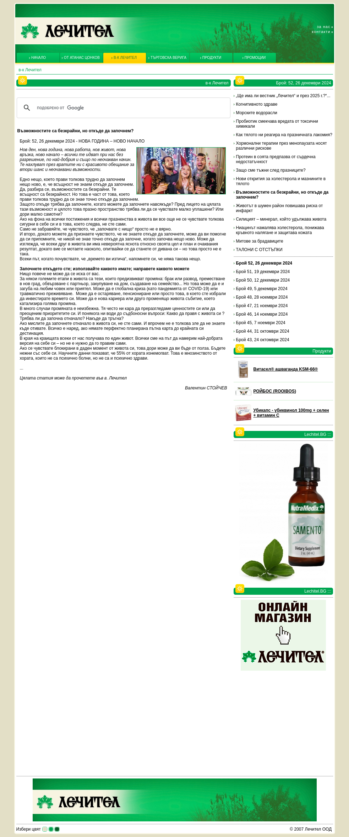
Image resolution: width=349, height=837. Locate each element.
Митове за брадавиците (259, 241)
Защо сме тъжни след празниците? (271, 170)
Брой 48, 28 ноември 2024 (262, 297)
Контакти (321, 31)
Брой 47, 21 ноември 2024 (262, 305)
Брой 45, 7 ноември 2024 (260, 322)
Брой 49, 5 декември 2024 (262, 288)
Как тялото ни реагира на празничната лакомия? (284, 134)
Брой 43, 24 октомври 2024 (262, 339)
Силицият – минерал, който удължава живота (281, 219)
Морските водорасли (256, 112)
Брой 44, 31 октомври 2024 (262, 331)
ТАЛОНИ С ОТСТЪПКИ (259, 249)
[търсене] (122, 108)
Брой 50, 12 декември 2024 (263, 280)
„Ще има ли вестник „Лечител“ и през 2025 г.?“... (283, 95)
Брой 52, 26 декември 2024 (264, 263)
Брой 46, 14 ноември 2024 (262, 314)
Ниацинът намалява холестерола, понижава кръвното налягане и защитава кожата (280, 230)
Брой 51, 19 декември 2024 (263, 271)
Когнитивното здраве (257, 104)
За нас (324, 26)
